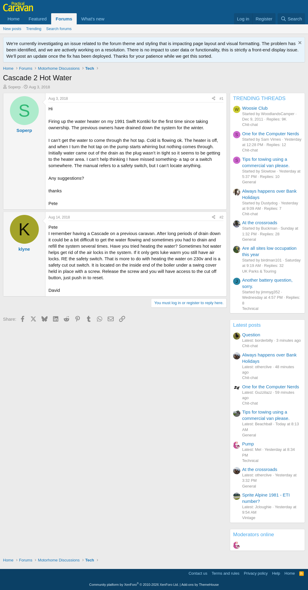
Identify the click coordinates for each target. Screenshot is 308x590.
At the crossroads (259, 222)
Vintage (248, 517)
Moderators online (253, 534)
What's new (92, 18)
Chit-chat (250, 124)
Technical (250, 308)
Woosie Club (255, 108)
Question (251, 334)
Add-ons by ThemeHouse (200, 584)
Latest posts (247, 325)
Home (14, 18)
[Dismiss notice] (299, 43)
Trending (34, 28)
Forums (64, 18)
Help (276, 573)
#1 (221, 98)
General (249, 182)
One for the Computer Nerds (270, 133)
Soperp (14, 87)
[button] (109, 18)
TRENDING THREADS (259, 98)
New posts (12, 28)
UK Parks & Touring (259, 271)
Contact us (198, 573)
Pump (248, 443)
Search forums (59, 28)
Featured (38, 18)
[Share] (213, 98)
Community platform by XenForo (134, 584)
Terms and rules (225, 573)
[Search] (291, 18)
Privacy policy (256, 573)
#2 (221, 217)
